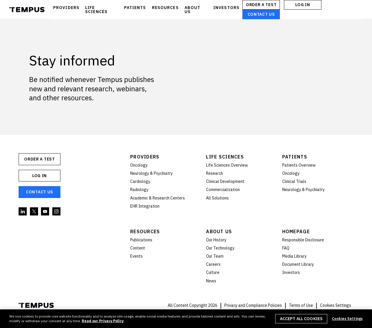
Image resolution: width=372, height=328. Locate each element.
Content (137, 248)
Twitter (34, 212)
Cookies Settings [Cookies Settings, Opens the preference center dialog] (347, 318)
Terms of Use (301, 305)
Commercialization (223, 189)
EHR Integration (145, 206)
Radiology (139, 189)
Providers (145, 157)
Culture (212, 272)
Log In (302, 4)
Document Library (298, 264)
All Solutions (217, 198)
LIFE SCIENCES (96, 9)
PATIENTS (135, 7)
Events (136, 256)
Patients (294, 157)
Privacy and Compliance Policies (253, 305)
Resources (145, 231)
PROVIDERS (66, 7)
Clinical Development (225, 181)
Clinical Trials (294, 181)
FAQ (285, 248)
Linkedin (23, 212)
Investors (291, 272)
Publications (141, 240)
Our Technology (220, 248)
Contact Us (261, 14)
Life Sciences (225, 157)
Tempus (26, 9)
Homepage (296, 231)
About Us (219, 231)
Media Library (294, 256)
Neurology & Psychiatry (151, 173)
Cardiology (140, 181)
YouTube (45, 212)
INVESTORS (226, 7)
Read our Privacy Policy (103, 321)
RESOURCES (165, 7)
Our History (216, 240)
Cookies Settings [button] (335, 305)
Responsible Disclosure (303, 240)
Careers (213, 264)
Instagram (57, 212)
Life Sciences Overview (227, 165)
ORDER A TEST (261, 4)
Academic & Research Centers (157, 198)
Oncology (139, 165)
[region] (186, 318)
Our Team (214, 256)
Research (214, 173)
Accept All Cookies (301, 318)
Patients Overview (299, 165)
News (211, 281)
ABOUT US (193, 9)
